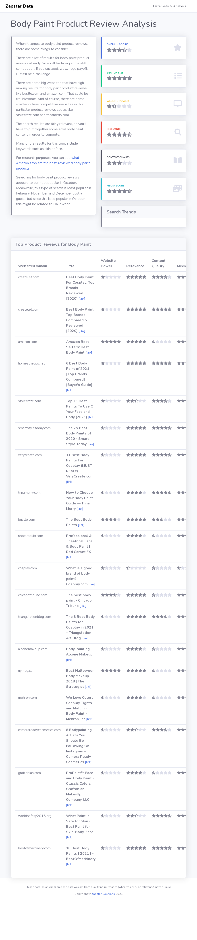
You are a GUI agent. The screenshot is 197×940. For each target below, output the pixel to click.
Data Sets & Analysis (169, 6)
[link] (82, 336)
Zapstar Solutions (103, 931)
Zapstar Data (19, 6)
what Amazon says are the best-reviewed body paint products (53, 163)
